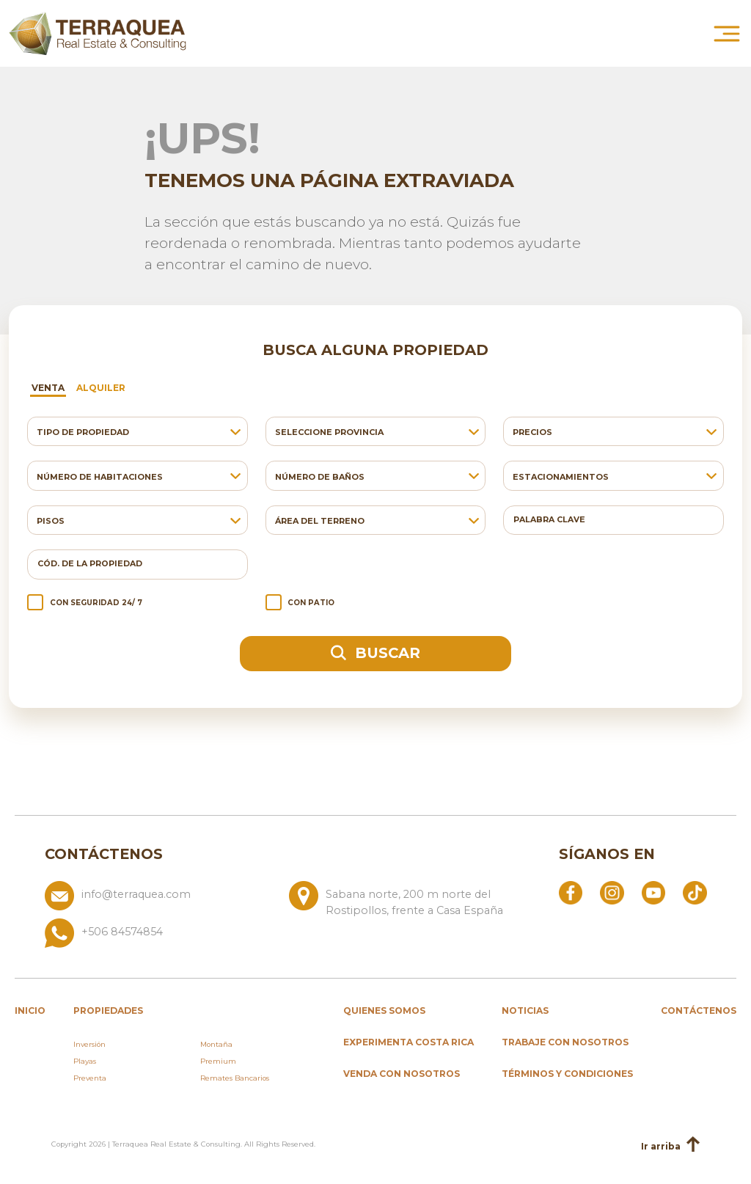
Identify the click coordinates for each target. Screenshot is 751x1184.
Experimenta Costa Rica (408, 1042)
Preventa (89, 1078)
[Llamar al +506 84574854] (283, 933)
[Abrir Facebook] (570, 892)
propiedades (108, 1010)
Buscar (375, 653)
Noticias (525, 1010)
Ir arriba (670, 1145)
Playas (84, 1061)
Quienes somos (384, 1010)
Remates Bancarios (234, 1078)
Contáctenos (698, 1010)
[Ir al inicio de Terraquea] (97, 33)
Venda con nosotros (401, 1073)
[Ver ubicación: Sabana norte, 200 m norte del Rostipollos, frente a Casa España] (405, 899)
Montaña (216, 1044)
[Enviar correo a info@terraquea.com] (161, 899)
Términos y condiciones (567, 1073)
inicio (30, 1010)
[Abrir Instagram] (611, 892)
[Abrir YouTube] (653, 892)
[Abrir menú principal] (727, 33)
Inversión (89, 1044)
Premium (218, 1061)
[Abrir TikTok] (694, 892)
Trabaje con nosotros (565, 1042)
